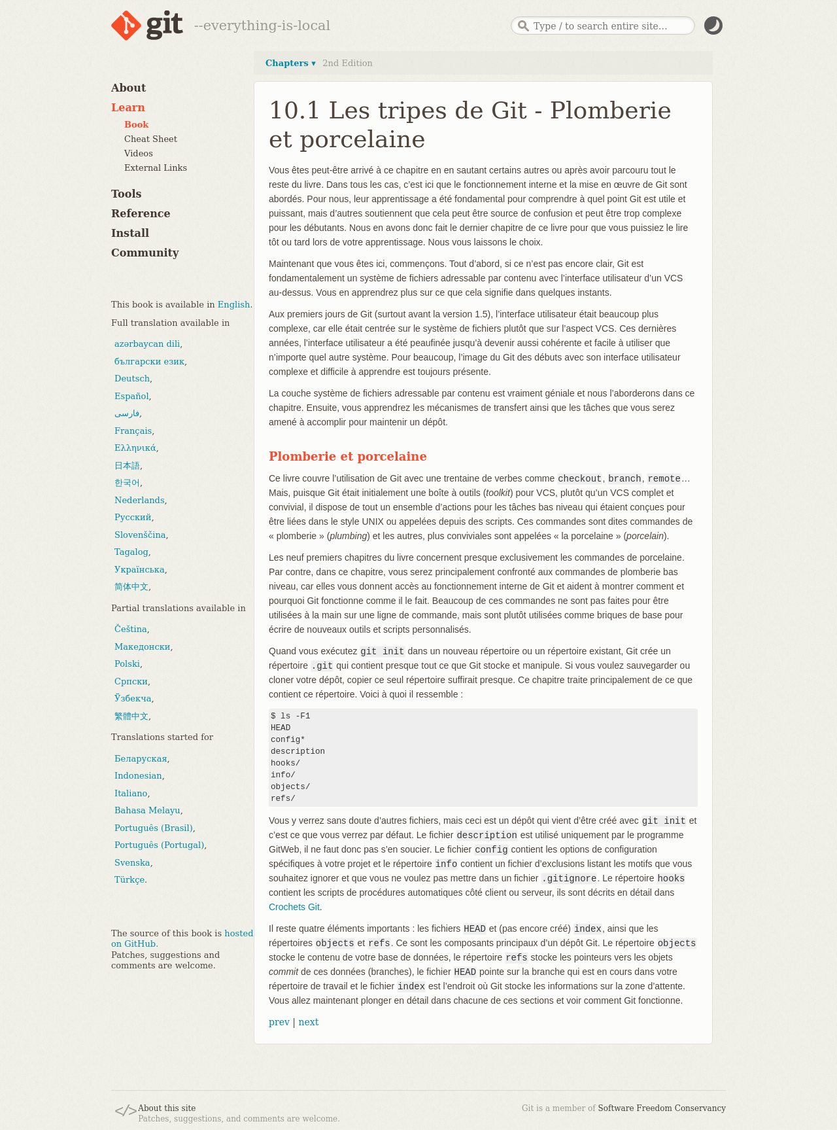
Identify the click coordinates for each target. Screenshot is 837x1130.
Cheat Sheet (150, 139)
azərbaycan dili (147, 344)
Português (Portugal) (159, 845)
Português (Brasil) (153, 828)
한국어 (127, 482)
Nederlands (139, 500)
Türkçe (129, 880)
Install (130, 233)
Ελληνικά (135, 448)
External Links (155, 168)
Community (145, 253)
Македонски (142, 647)
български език (149, 361)
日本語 (127, 465)
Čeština (130, 629)
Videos (138, 153)
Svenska (132, 863)
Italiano (130, 793)
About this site (167, 1108)
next (308, 1022)
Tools (126, 194)
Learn (128, 107)
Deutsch (132, 378)
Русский (132, 517)
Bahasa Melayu (147, 810)
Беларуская (140, 759)
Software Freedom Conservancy (662, 1108)
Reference (141, 213)
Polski (127, 664)
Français (133, 431)
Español (131, 396)
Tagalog (131, 552)
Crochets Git (294, 907)
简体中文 (131, 586)
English (234, 304)
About (128, 88)
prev (279, 1022)
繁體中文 (131, 716)
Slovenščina (140, 535)
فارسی (126, 413)
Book (136, 125)
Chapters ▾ (290, 63)
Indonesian (138, 776)
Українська (139, 569)
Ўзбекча (132, 698)
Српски (131, 681)
